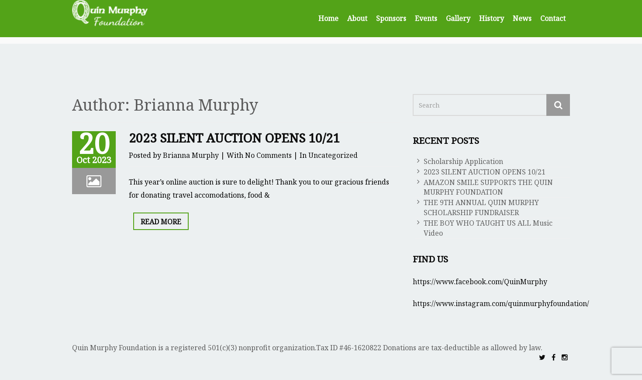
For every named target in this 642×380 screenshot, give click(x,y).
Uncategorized (333, 155)
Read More (161, 222)
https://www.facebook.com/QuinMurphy (480, 281)
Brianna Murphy (191, 155)
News (522, 18)
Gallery (458, 18)
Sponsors (391, 18)
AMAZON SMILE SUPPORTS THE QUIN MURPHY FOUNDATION (488, 187)
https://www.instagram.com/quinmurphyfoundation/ (501, 303)
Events (426, 18)
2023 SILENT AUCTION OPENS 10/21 (234, 137)
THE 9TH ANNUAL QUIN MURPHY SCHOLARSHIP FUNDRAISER (481, 207)
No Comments (268, 155)
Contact (553, 18)
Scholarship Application (463, 161)
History (491, 18)
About (357, 18)
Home (328, 18)
